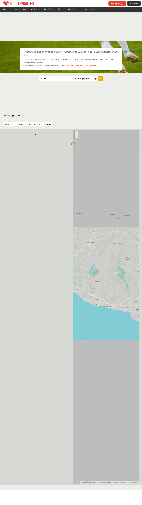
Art (13, 124)
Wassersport (90, 9)
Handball (93, 66)
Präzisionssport (74, 9)
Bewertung (47, 124)
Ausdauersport (21, 9)
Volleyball (66, 66)
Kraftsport (35, 9)
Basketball (75, 66)
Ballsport (6, 9)
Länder (28, 124)
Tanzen (61, 9)
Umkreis (6, 124)
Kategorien (37, 124)
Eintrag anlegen (117, 4)
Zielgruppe (20, 124)
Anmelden (134, 4)
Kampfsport (49, 9)
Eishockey (84, 66)
